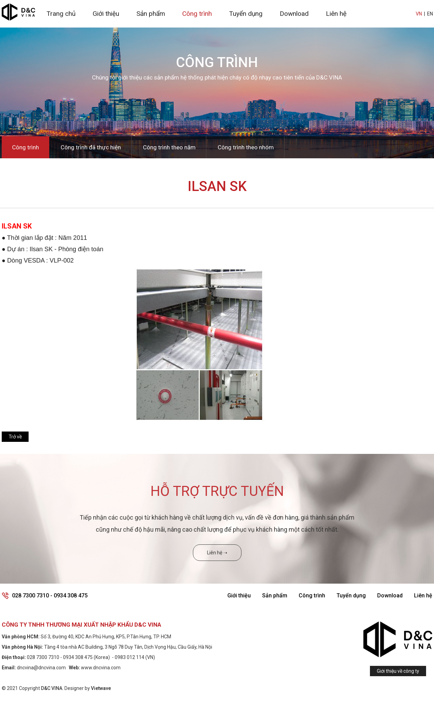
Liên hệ (336, 14)
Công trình (197, 14)
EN (430, 14)
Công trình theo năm (169, 147)
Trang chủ (60, 14)
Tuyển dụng (245, 14)
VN (419, 14)
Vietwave (101, 688)
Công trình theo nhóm (246, 147)
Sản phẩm (150, 14)
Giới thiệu (106, 14)
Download (294, 14)
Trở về (15, 436)
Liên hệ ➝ (217, 552)
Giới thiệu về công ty (398, 671)
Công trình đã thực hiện (91, 147)
